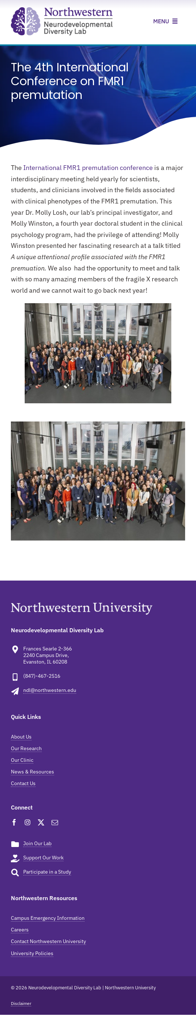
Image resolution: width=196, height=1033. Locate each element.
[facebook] (14, 822)
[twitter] (41, 822)
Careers (20, 929)
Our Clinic (22, 760)
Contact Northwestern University (48, 941)
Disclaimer (21, 1003)
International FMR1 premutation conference (88, 167)
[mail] (55, 822)
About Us (21, 736)
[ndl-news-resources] (62, 10)
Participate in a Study (47, 871)
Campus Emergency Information (48, 918)
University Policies (32, 953)
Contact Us (23, 783)
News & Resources (32, 771)
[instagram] (27, 822)
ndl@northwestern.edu (49, 690)
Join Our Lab (37, 843)
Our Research (26, 748)
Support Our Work (43, 857)
